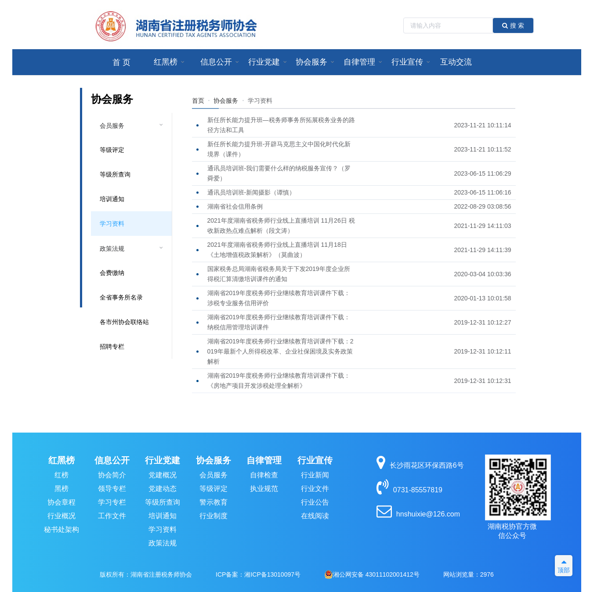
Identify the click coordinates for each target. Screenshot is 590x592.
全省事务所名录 (121, 297)
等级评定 (112, 149)
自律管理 (264, 460)
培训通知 (112, 198)
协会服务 (213, 460)
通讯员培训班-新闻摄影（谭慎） (251, 192)
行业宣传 (315, 460)
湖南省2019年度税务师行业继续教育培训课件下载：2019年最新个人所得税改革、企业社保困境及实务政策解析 (280, 351)
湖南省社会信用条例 (235, 206)
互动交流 (456, 62)
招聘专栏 (112, 346)
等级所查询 (115, 174)
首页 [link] (198, 100)
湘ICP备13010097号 (272, 574)
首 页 (121, 62)
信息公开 (112, 460)
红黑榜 (61, 460)
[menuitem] (121, 62)
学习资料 (112, 223)
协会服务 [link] (226, 100)
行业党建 (162, 460)
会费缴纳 (112, 272)
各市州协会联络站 (124, 321)
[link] (260, 100)
